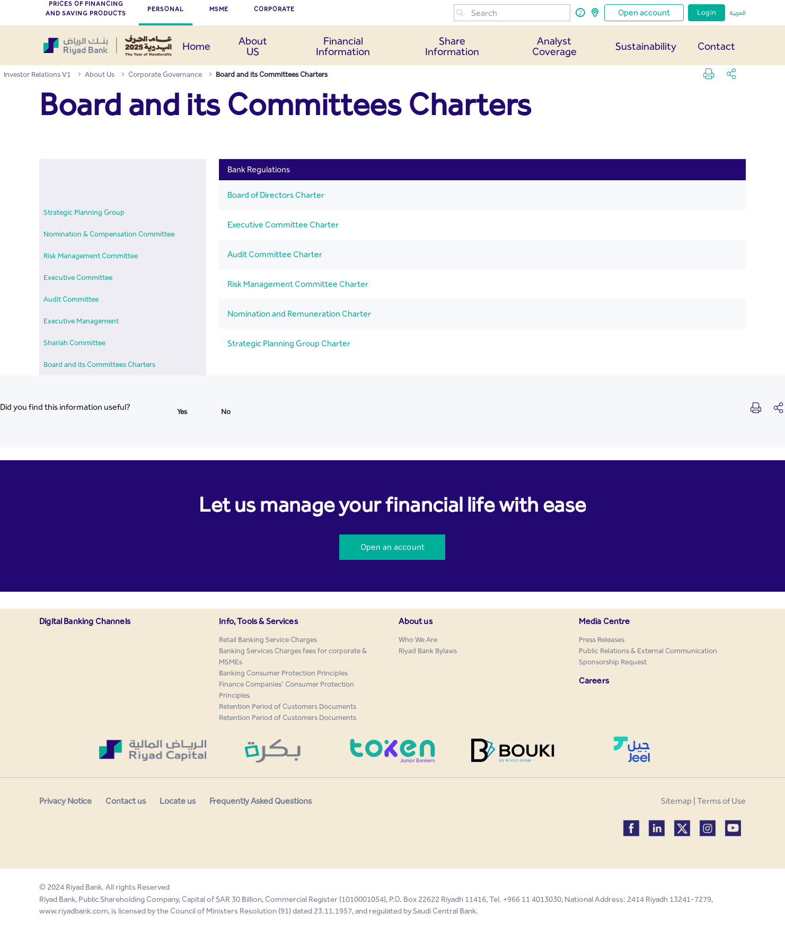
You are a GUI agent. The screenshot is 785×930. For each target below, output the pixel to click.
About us (415, 621)
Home (196, 46)
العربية (737, 12)
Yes (182, 411)
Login (706, 12)
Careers (594, 680)
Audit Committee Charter (274, 254)
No (226, 411)
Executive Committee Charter (283, 225)
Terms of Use (721, 801)
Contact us (125, 801)
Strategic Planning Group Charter (288, 343)
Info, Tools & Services (258, 621)
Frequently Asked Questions (260, 801)
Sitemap (676, 801)
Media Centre (604, 621)
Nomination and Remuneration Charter (299, 314)
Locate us (178, 801)
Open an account (392, 547)
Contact (716, 46)
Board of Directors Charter (275, 195)
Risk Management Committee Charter (297, 284)
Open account (644, 12)
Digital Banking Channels (84, 621)
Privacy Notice (65, 801)
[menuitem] (84, 212)
